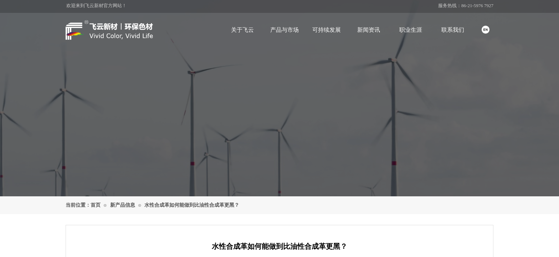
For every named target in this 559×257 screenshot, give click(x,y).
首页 (96, 205)
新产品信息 (122, 205)
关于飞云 (242, 30)
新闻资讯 (368, 30)
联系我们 (452, 30)
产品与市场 (284, 30)
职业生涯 (410, 30)
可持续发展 (326, 30)
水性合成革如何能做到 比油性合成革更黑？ (191, 205)
